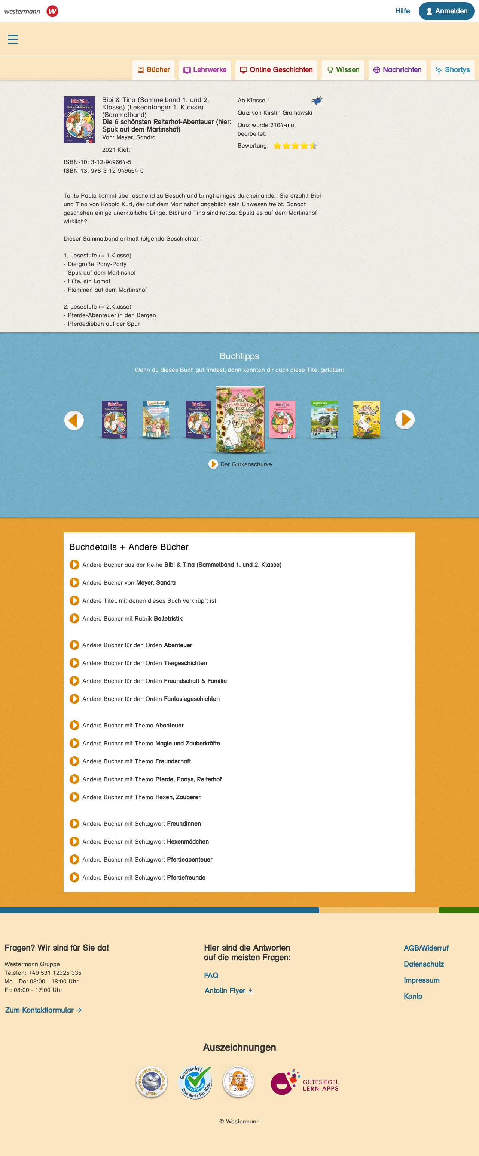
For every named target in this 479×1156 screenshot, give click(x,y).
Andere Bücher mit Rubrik (132, 618)
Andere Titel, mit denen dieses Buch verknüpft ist (149, 600)
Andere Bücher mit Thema (132, 725)
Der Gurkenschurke (246, 464)
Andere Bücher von (129, 582)
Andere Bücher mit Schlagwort (141, 823)
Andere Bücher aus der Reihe (181, 564)
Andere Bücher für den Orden (137, 645)
